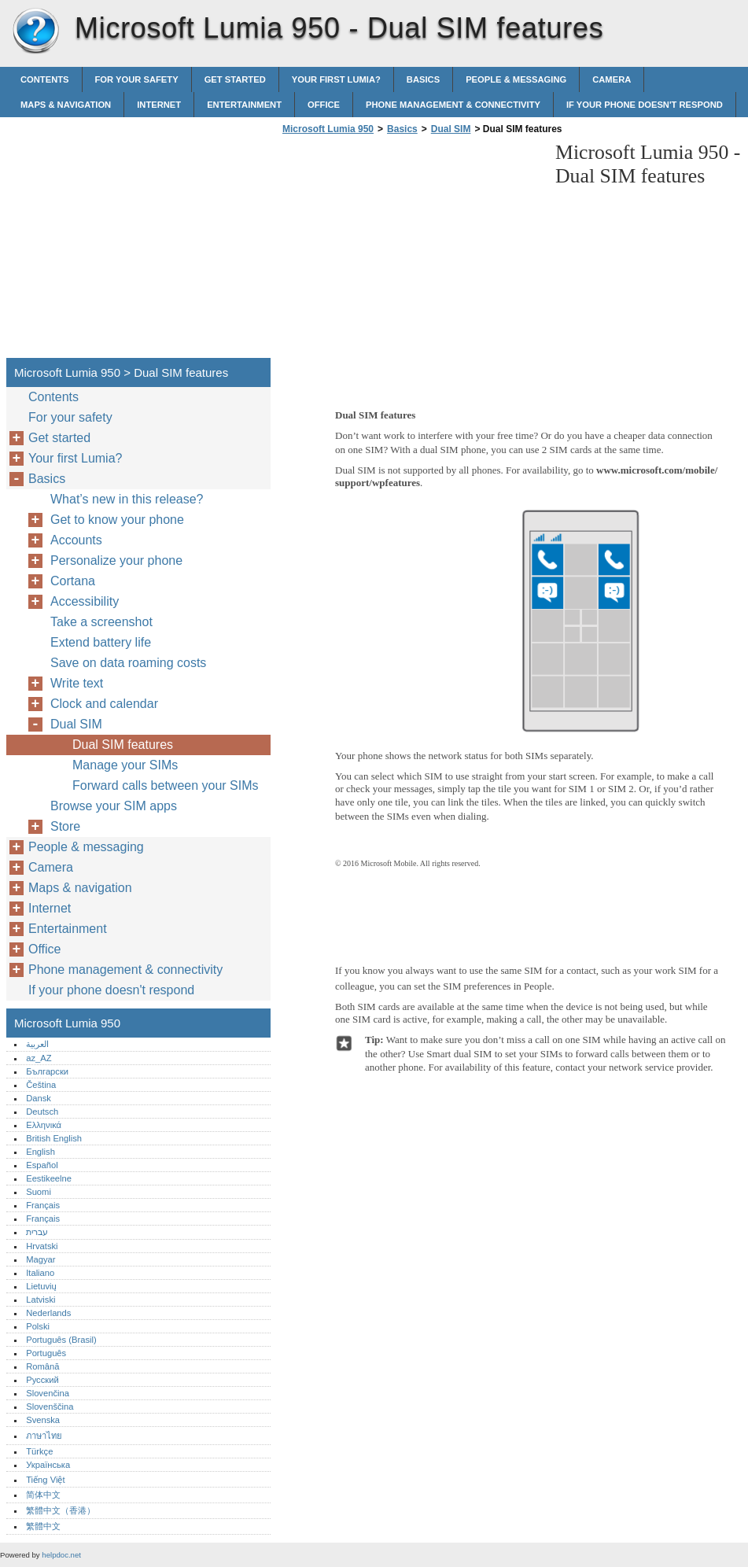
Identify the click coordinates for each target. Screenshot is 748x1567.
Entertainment (244, 104)
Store (65, 826)
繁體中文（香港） (60, 1510)
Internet (159, 104)
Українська (48, 1464)
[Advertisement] (410, 251)
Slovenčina (47, 1393)
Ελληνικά (43, 1125)
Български (47, 1071)
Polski (38, 1326)
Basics (423, 79)
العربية (37, 1044)
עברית (37, 1232)
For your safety (137, 79)
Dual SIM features (122, 744)
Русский (42, 1379)
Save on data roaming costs (128, 662)
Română (42, 1366)
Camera (611, 79)
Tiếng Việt (45, 1479)
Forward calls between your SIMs (165, 785)
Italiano (40, 1273)
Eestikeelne (49, 1178)
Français (43, 1205)
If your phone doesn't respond (644, 104)
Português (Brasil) (61, 1339)
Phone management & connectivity (453, 104)
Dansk (38, 1098)
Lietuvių (41, 1286)
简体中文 (43, 1494)
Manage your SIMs (125, 765)
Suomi (38, 1191)
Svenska (43, 1420)
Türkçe (39, 1451)
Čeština (41, 1085)
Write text (76, 683)
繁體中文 (43, 1526)
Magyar (40, 1259)
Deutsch (42, 1111)
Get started (235, 79)
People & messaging (516, 79)
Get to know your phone (117, 519)
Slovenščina (49, 1406)
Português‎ (46, 1353)
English (40, 1151)
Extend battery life (100, 642)
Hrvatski (41, 1246)
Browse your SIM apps (113, 806)
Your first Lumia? (336, 79)
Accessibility (84, 601)
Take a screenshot (101, 622)
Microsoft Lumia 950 (35, 31)
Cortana (72, 581)
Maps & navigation (65, 104)
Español (41, 1165)
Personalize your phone (116, 560)
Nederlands (48, 1313)
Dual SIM (451, 129)
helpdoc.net (61, 1554)
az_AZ (38, 1058)
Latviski (40, 1299)
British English (54, 1138)
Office (324, 104)
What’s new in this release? (126, 499)
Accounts (76, 540)
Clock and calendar (104, 703)
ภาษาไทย (44, 1435)
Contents (44, 79)
